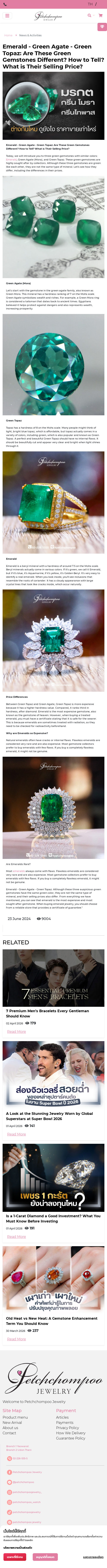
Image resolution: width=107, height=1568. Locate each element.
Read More (16, 1032)
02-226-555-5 (20, 1458)
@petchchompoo (23, 1481)
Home (8, 35)
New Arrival (12, 1423)
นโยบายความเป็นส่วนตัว (17, 1547)
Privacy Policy (67, 1428)
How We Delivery (70, 1433)
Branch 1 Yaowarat (17, 1446)
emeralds (19, 871)
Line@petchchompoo (26, 4)
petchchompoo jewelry (27, 1521)
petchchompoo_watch (27, 1501)
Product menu (15, 1417)
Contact (9, 1433)
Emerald (11, 159)
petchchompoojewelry (27, 1511)
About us (10, 1428)
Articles (62, 1417)
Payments (64, 1423)
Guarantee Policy (70, 1438)
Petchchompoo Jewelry (27, 1471)
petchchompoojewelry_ (27, 1491)
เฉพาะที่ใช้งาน (15, 1557)
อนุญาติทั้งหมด (45, 1557)
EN (101, 4)
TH (91, 4)
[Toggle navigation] (7, 15)
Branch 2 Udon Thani (18, 1449)
